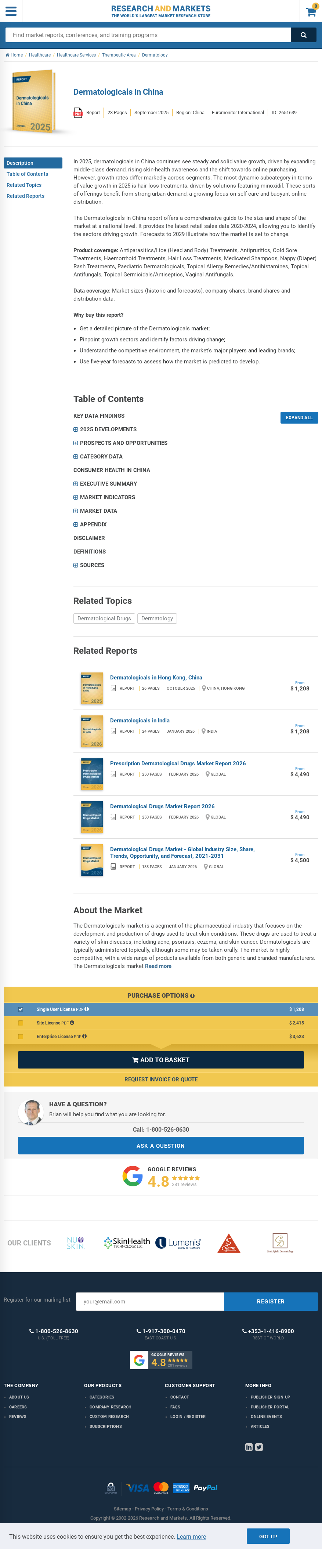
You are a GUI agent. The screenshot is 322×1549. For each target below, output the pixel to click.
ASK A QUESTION (161, 1146)
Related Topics (24, 185)
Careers (18, 1407)
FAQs (175, 1407)
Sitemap (122, 1509)
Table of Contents (27, 174)
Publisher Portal (270, 1407)
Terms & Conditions (187, 1509)
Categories (102, 1397)
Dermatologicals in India (140, 720)
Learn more (191, 1536)
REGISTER (271, 1301)
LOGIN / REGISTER (188, 1416)
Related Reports (25, 196)
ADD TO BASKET (160, 1060)
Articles (260, 1426)
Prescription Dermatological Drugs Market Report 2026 (178, 763)
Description (20, 163)
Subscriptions (106, 1426)
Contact (179, 1397)
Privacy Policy (149, 1509)
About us (19, 1397)
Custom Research (109, 1416)
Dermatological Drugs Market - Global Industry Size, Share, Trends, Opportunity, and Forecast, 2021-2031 (182, 852)
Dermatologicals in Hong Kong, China (156, 677)
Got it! (268, 1536)
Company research (110, 1407)
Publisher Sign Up (270, 1397)
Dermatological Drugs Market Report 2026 (162, 806)
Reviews (17, 1416)
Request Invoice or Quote (161, 1079)
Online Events (266, 1416)
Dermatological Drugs (104, 618)
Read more (158, 966)
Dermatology (157, 618)
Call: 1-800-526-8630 (161, 1129)
